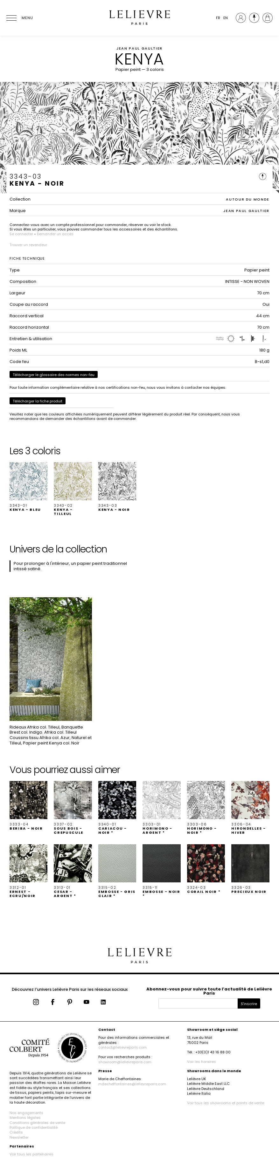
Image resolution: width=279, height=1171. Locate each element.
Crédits (16, 1132)
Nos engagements (26, 1112)
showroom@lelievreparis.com (124, 1062)
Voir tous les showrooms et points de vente (225, 1103)
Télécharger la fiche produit (37, 401)
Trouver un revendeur (28, 244)
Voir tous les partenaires (31, 1154)
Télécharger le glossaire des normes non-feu (53, 374)
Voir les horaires (201, 1061)
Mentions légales (25, 1117)
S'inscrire (249, 1003)
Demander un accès (55, 233)
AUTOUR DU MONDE (247, 199)
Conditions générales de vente (37, 1122)
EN (225, 17)
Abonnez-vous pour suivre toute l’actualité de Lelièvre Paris (209, 991)
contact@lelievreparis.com (122, 1047)
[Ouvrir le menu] (19, 18)
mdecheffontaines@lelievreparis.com (132, 1083)
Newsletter (19, 1137)
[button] (28, 487)
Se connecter (21, 233)
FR (218, 17)
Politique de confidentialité (34, 1127)
